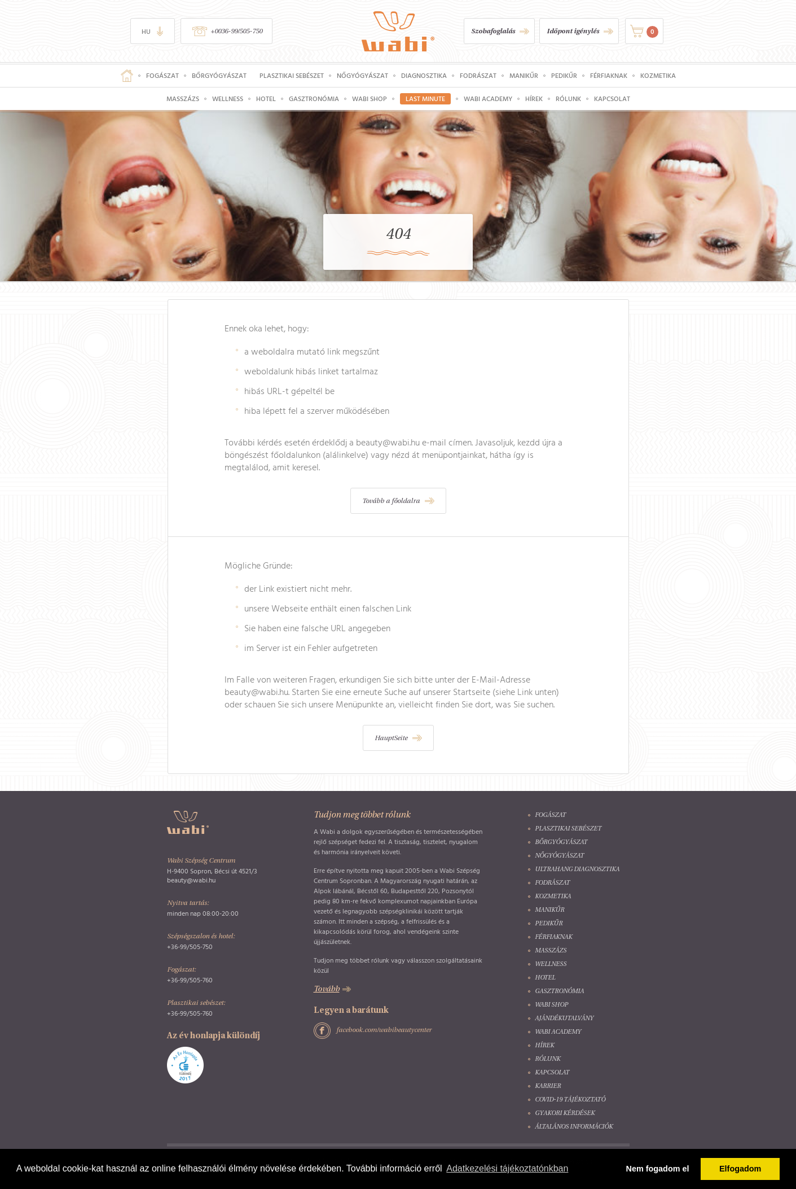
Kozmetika (658, 75)
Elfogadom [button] (740, 1168)
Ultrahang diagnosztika (577, 870)
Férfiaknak (608, 75)
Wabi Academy (488, 98)
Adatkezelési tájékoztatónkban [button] (507, 1168)
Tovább (327, 989)
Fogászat (162, 75)
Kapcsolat (612, 98)
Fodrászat (478, 75)
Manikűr (523, 75)
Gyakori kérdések (565, 1114)
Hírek (534, 98)
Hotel (266, 98)
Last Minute (425, 98)
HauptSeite (391, 738)
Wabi (398, 31)
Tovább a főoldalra (391, 501)
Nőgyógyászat (362, 75)
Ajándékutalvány (564, 1019)
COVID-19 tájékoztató (570, 1100)
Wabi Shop (369, 98)
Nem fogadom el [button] (657, 1168)
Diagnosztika (424, 75)
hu (146, 31)
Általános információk (574, 1127)
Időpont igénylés (573, 31)
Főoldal (127, 75)
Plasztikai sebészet (292, 75)
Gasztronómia (314, 98)
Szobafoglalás (493, 31)
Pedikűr (564, 75)
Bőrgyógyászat (219, 75)
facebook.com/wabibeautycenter (384, 1030)
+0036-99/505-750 (236, 31)
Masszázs (182, 98)
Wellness (227, 98)
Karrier (548, 1086)
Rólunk (568, 98)
